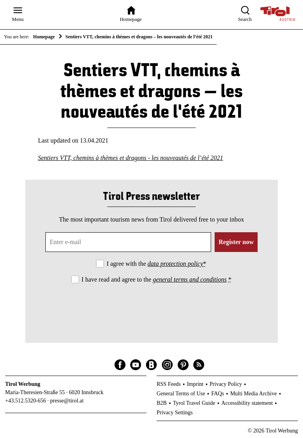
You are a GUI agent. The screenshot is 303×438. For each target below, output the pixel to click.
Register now (236, 242)
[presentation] (151, 306)
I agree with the (156, 263)
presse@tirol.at (67, 401)
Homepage (44, 36)
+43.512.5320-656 (25, 401)
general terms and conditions (189, 279)
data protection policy (175, 263)
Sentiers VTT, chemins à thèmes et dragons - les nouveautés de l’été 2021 (130, 157)
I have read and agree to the (157, 279)
